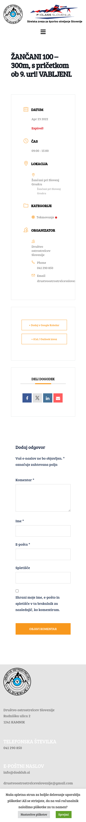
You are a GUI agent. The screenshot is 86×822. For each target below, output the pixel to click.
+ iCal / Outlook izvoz (44, 339)
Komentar (25, 479)
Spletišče (23, 567)
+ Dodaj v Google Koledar (44, 325)
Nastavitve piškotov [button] (34, 814)
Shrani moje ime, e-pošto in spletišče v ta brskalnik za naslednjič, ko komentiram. (38, 603)
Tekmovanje (44, 217)
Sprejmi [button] (63, 814)
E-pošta (23, 544)
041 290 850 (45, 268)
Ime (20, 520)
